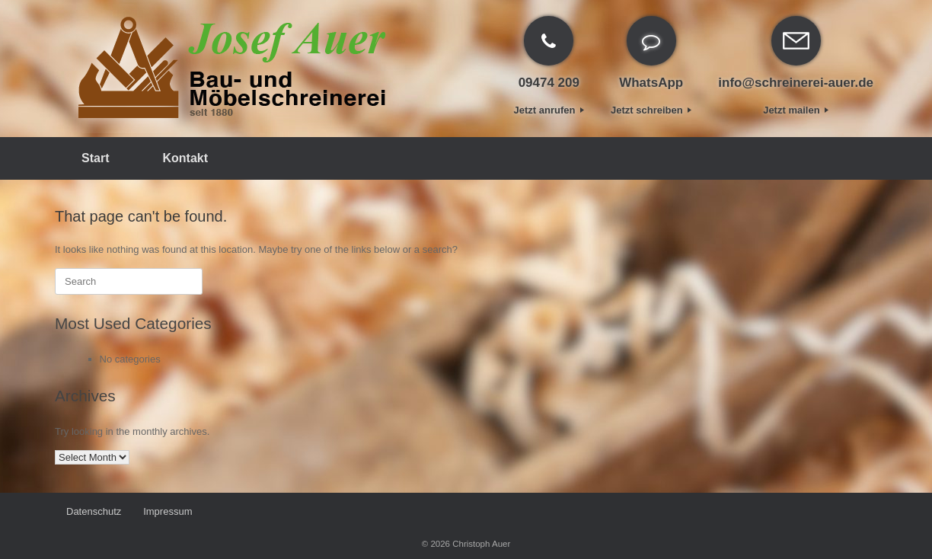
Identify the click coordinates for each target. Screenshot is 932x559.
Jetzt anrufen (549, 110)
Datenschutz (93, 511)
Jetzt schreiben (651, 110)
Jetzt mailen (795, 110)
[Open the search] (854, 158)
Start (95, 158)
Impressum (167, 511)
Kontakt (185, 158)
